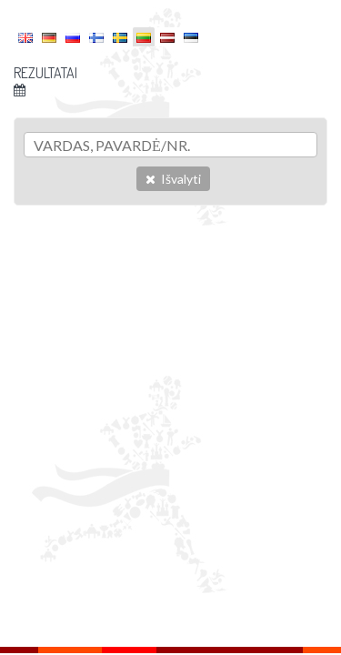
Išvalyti (173, 178)
